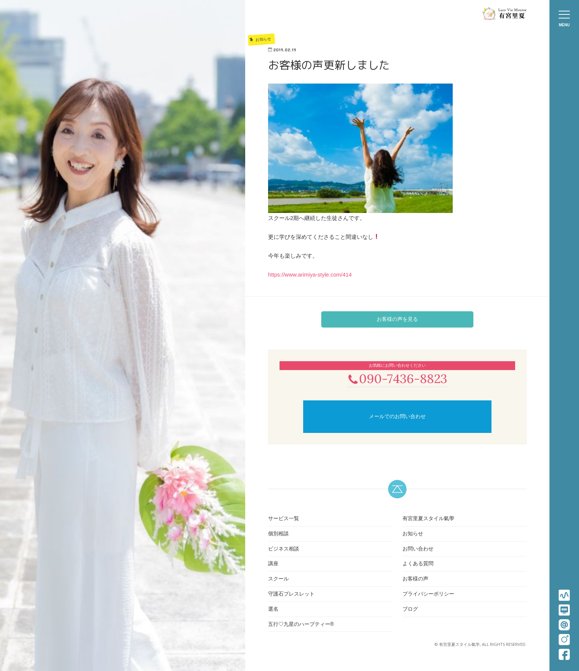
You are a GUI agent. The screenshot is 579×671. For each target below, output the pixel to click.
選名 (273, 610)
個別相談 (278, 534)
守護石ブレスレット (291, 594)
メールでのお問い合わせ (397, 417)
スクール (278, 579)
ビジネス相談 (283, 549)
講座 (273, 564)
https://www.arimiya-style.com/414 (310, 274)
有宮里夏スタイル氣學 (428, 519)
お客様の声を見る (397, 319)
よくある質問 (418, 564)
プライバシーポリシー (428, 594)
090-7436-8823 (397, 378)
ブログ (410, 610)
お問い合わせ (418, 549)
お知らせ (412, 534)
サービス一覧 (283, 519)
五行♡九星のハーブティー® (301, 625)
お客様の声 (415, 579)
